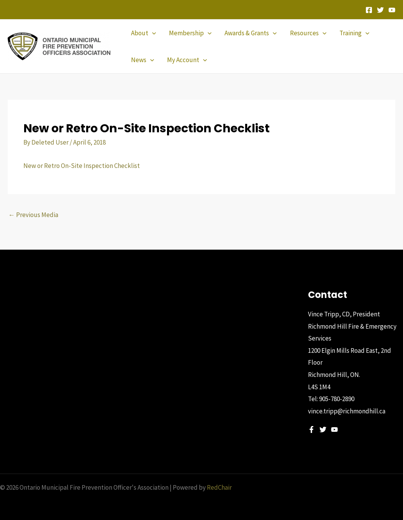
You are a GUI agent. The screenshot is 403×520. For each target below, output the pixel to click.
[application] (152, 33)
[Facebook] (368, 10)
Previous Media (33, 215)
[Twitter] (380, 10)
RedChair (219, 487)
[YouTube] (391, 10)
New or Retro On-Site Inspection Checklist (81, 165)
